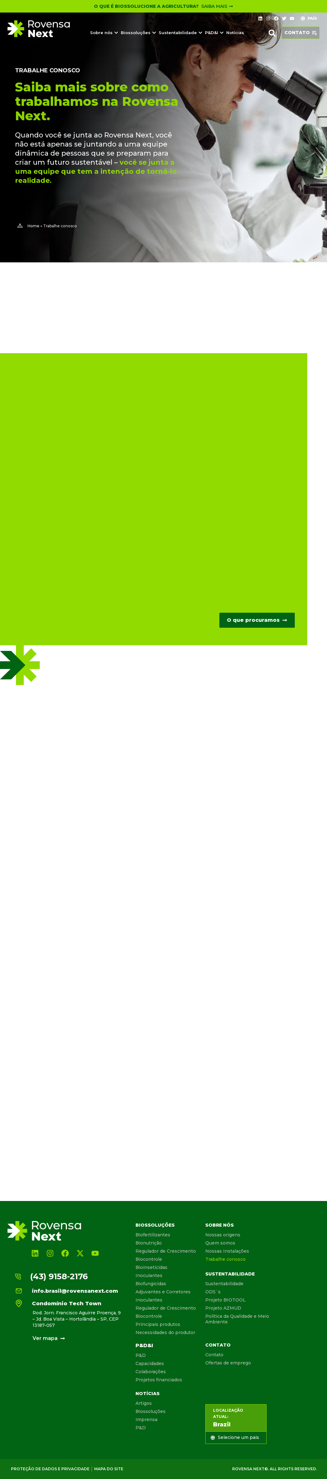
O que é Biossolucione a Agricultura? (146, 6)
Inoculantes (148, 1275)
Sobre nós (219, 1225)
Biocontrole (148, 1259)
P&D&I (144, 1345)
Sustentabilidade (230, 1274)
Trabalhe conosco (225, 1259)
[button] (272, 33)
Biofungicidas (150, 1283)
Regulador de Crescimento (165, 1251)
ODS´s (213, 1292)
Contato (218, 1345)
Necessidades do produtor (165, 1332)
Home (33, 226)
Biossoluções (155, 1225)
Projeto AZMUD (223, 1308)
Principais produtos (157, 1324)
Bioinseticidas (151, 1267)
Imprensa (146, 1419)
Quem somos (220, 1243)
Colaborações (150, 1371)
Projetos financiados (158, 1380)
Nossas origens (222, 1235)
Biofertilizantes (152, 1235)
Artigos (143, 1403)
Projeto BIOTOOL (225, 1300)
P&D (140, 1355)
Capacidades (149, 1363)
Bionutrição (148, 1243)
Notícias (147, 1393)
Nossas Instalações (227, 1251)
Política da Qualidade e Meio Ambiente (237, 1319)
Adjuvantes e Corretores (163, 1292)
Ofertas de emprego (228, 1363)
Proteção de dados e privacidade (50, 1468)
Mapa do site (108, 1468)
